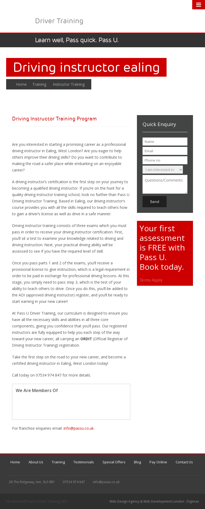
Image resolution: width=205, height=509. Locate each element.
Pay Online (158, 462)
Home (21, 84)
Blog (137, 462)
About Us (36, 462)
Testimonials (83, 462)
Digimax (193, 501)
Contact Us (184, 462)
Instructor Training (68, 84)
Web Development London (163, 501)
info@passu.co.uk (79, 428)
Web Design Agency (124, 501)
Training (39, 84)
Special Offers (113, 462)
